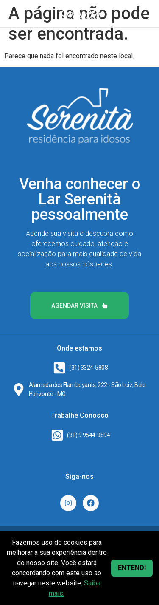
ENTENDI (132, 568)
